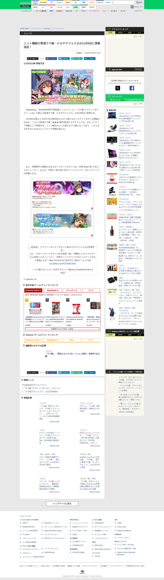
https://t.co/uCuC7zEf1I (59, 260)
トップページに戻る (62, 503)
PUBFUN (118, 534)
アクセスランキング (120, 29)
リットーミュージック (80, 523)
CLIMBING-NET (77, 545)
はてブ (66, 58)
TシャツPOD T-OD (79, 531)
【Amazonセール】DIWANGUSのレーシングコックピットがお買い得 (130, 130)
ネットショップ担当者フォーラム (55, 527)
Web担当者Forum (28, 527)
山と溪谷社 (74, 538)
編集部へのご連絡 (74, 566)
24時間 (120, 33)
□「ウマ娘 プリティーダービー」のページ (41, 388)
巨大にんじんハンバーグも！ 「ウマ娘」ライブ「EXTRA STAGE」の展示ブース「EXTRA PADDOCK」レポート (89, 438)
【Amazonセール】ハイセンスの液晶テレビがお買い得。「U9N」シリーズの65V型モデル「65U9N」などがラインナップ (130, 170)
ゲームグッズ (71, 290)
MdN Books (99, 545)
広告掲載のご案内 (59, 566)
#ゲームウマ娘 (84, 260)
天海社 (119, 523)
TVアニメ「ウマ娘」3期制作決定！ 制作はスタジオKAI (90, 408)
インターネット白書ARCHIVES (33, 557)
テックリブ (96, 553)
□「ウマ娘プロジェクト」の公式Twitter (40, 391)
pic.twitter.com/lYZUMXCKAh (62, 264)
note (78, 58)
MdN (94, 542)
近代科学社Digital (78, 552)
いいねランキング (134, 100)
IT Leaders (26, 534)
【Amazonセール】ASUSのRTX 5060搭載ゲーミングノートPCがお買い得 (130, 118)
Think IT (25, 523)
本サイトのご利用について (29, 566)
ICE (116, 520)
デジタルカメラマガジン (30, 549)
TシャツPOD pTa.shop (125, 545)
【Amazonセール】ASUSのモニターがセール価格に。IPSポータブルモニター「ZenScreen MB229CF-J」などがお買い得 (130, 158)
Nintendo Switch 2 (33, 290)
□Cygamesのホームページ (34, 385)
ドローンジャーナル (29, 538)
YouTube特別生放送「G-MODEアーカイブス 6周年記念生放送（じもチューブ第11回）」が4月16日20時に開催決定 (130, 253)
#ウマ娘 (73, 260)
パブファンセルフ (123, 538)
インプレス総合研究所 (30, 531)
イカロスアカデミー (102, 538)
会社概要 (104, 566)
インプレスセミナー (51, 534)
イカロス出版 (96, 520)
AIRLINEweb (99, 523)
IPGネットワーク (121, 541)
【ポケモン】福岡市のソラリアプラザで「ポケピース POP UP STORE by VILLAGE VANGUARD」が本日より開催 (130, 182)
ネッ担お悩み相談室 (29, 542)
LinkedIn (91, 58)
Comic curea (121, 527)
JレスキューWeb (100, 534)
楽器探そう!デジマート (80, 527)
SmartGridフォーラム (51, 523)
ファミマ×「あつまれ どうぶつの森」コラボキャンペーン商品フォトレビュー (130, 379)
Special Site (117, 70)
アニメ (91, 290)
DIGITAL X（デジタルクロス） (54, 538)
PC (77, 11)
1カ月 (139, 33)
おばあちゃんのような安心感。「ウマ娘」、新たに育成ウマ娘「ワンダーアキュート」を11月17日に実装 (90, 462)
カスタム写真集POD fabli (126, 548)
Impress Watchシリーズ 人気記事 (125, 331)
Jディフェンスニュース (103, 527)
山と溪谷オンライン (79, 541)
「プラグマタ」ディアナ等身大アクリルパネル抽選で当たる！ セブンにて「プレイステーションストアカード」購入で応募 (130, 318)
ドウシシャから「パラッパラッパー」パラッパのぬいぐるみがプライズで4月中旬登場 (130, 204)
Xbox (72, 340)
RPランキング (115, 100)
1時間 (110, 33)
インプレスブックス (51, 548)
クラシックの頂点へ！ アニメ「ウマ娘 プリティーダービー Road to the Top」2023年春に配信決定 (49, 438)
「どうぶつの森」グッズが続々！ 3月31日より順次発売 (127, 372)
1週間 (130, 33)
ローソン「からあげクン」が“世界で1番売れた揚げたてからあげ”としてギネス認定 (130, 270)
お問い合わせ (45, 566)
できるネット (27, 553)
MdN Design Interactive (103, 549)
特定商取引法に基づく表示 (135, 566)
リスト (42, 58)
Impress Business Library (52, 531)
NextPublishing (49, 552)
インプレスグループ (116, 566)
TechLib (97, 556)
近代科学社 (74, 549)
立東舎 (74, 534)
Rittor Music (74, 520)
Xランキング (117, 96)
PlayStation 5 (52, 290)
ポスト (34, 58)
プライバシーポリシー (90, 566)
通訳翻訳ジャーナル (102, 531)
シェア (53, 58)
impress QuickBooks (124, 531)
